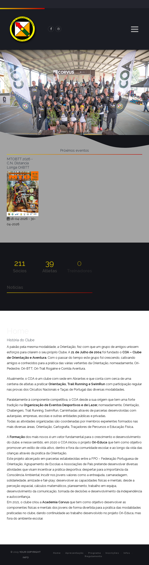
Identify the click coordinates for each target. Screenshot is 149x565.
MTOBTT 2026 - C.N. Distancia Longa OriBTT (20, 163)
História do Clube (21, 340)
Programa (94, 553)
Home (57, 553)
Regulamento (93, 556)
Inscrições (112, 553)
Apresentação (74, 553)
